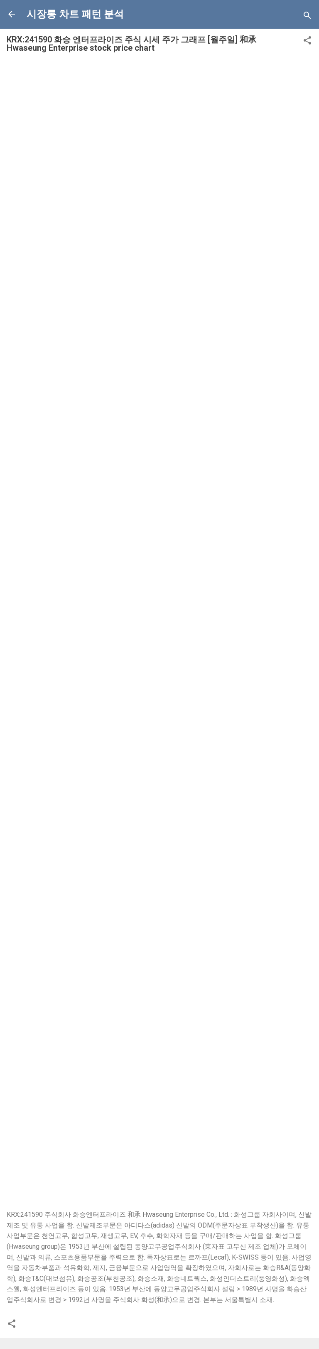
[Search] (307, 17)
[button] (307, 41)
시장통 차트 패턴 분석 (75, 14)
